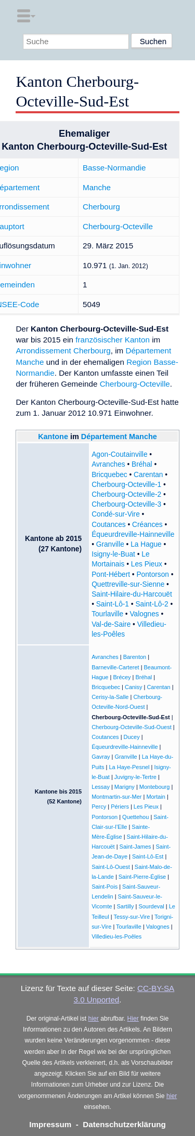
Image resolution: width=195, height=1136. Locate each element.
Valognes (144, 614)
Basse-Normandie (114, 167)
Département (104, 436)
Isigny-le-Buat (113, 554)
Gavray (101, 757)
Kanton (137, 339)
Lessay (101, 787)
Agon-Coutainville (119, 454)
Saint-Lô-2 (151, 604)
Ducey (132, 737)
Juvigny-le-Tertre (135, 777)
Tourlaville (107, 614)
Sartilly (125, 906)
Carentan (148, 475)
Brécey (122, 677)
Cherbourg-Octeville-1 (126, 484)
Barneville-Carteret (115, 667)
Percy (99, 806)
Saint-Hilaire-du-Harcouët (132, 594)
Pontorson (152, 574)
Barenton (135, 657)
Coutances (109, 525)
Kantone (53, 436)
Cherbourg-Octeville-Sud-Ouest (132, 727)
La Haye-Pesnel (129, 767)
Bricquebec (109, 475)
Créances (147, 525)
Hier (133, 1018)
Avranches (108, 464)
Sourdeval (151, 906)
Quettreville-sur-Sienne (128, 584)
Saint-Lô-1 (112, 604)
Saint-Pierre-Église (142, 877)
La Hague (146, 544)
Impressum (50, 1124)
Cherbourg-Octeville (118, 226)
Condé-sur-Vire (116, 514)
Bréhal (142, 464)
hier (93, 1018)
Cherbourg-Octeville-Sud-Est (131, 717)
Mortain (155, 797)
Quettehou (135, 817)
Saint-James (135, 846)
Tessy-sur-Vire (131, 917)
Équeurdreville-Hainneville (133, 534)
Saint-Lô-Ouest (111, 867)
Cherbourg (101, 206)
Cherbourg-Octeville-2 (126, 494)
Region (138, 362)
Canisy (133, 687)
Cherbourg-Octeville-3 (126, 504)
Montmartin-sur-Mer (116, 797)
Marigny (124, 787)
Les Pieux (146, 564)
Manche (97, 187)
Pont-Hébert (111, 574)
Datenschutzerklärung (124, 1124)
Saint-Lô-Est (147, 856)
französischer (98, 339)
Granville (110, 544)
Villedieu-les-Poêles (116, 936)
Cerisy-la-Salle (110, 697)
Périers (120, 806)
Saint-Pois (105, 886)
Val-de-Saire (111, 624)
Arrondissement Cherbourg (63, 350)
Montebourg (154, 787)
